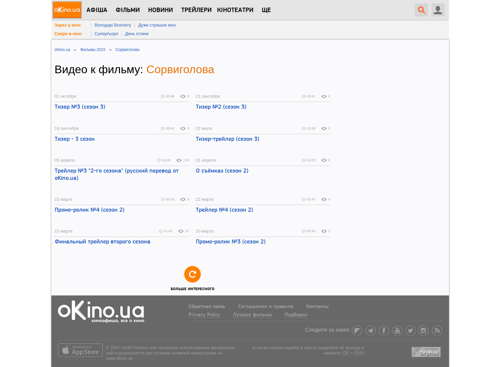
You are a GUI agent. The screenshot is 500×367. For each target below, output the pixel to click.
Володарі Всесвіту (113, 25)
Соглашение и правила (266, 306)
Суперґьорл (106, 33)
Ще (266, 10)
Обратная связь (206, 306)
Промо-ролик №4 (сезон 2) (90, 210)
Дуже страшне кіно (157, 25)
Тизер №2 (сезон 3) (221, 107)
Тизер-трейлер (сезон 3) (227, 139)
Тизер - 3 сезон (75, 139)
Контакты (317, 306)
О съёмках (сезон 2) (222, 171)
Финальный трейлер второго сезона (102, 242)
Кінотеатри (235, 10)
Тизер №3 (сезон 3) (80, 107)
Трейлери (196, 10)
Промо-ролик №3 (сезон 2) (231, 242)
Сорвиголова (180, 69)
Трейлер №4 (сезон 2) (224, 210)
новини (160, 10)
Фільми (128, 10)
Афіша (96, 10)
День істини (137, 33)
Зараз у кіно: (68, 25)
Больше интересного (192, 278)
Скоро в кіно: (69, 33)
